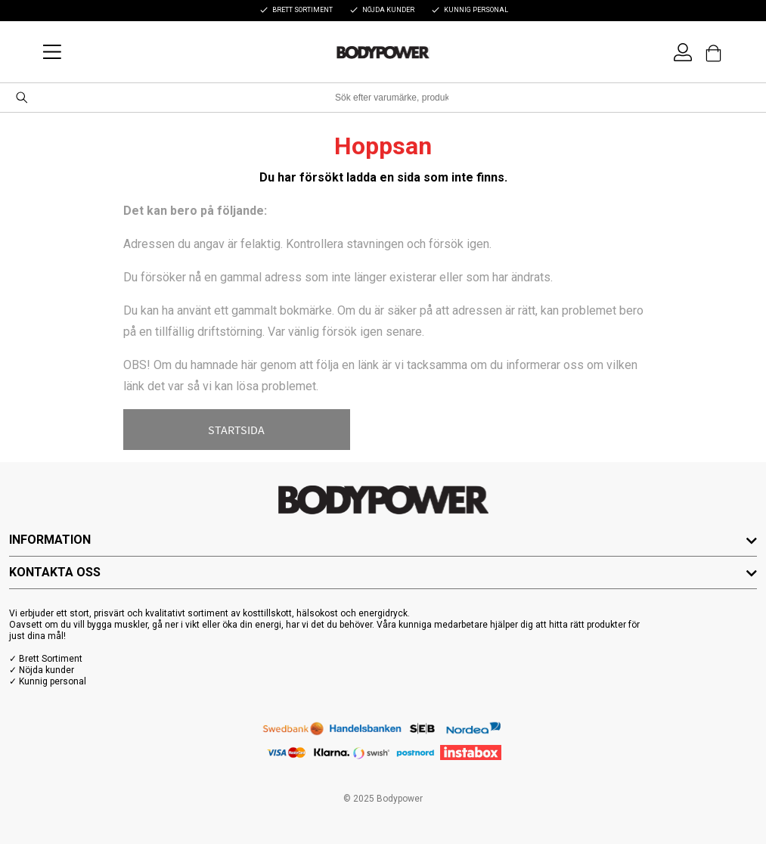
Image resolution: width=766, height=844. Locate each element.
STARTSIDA (236, 429)
